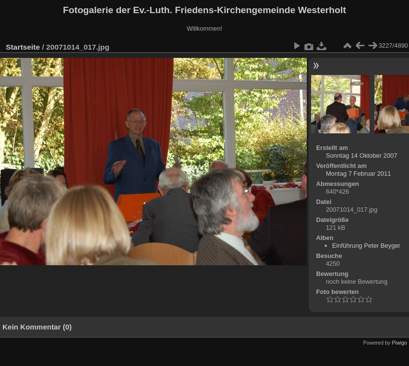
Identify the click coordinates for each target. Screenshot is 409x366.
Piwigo (399, 343)
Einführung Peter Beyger (366, 245)
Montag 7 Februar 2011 (358, 173)
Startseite (23, 47)
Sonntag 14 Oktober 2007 (361, 155)
